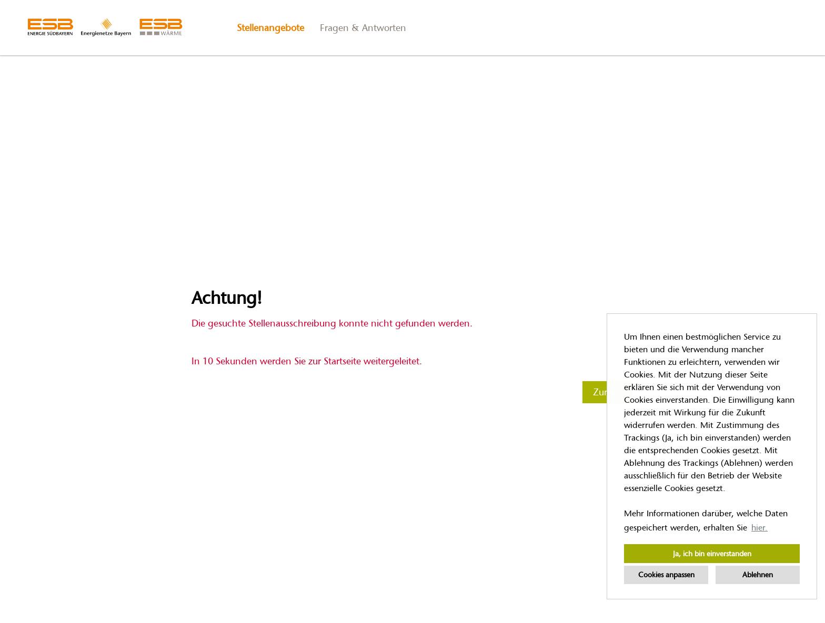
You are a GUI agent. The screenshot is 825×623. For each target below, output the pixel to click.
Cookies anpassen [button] (666, 574)
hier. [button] (759, 528)
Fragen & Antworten (363, 28)
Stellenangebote (270, 28)
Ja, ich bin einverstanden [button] (712, 553)
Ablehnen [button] (757, 574)
